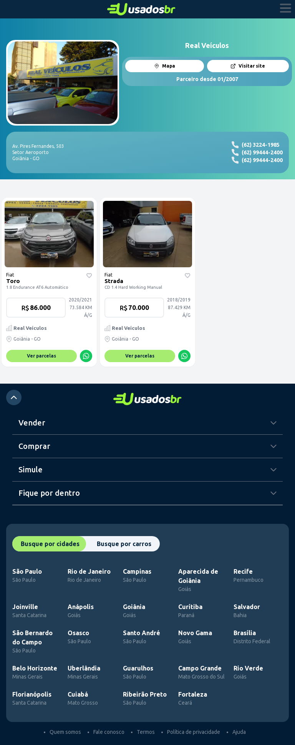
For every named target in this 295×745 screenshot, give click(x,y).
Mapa (164, 65)
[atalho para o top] (14, 397)
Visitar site (248, 65)
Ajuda (239, 732)
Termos (146, 732)
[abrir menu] (286, 9)
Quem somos (65, 732)
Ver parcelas (41, 355)
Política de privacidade (193, 732)
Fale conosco (108, 732)
